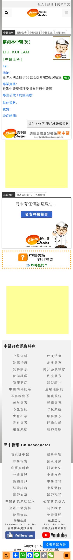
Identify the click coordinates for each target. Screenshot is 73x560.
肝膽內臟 (54, 422)
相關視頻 (61, 32)
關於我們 (54, 508)
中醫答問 (35, 32)
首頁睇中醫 (20, 454)
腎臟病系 (54, 402)
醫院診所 (20, 488)
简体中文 (63, 4)
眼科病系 (20, 422)
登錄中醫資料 (20, 508)
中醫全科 (20, 356)
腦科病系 (54, 416)
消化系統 (54, 396)
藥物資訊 (20, 481)
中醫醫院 (54, 488)
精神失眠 (54, 429)
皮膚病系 (54, 362)
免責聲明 (54, 514)
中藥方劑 (54, 474)
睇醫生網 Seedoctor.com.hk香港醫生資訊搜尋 (20, 524)
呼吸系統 (54, 409)
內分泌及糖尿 (54, 369)
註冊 (50, 4)
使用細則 (40, 194)
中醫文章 (48, 32)
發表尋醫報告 (24, 194)
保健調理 (20, 376)
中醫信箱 (54, 481)
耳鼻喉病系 (20, 396)
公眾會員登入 (54, 501)
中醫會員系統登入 (20, 501)
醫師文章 (20, 494)
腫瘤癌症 (20, 382)
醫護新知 (54, 468)
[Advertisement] (36, 22)
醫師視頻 (54, 494)
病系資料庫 (20, 468)
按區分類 (54, 461)
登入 (41, 4)
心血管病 (20, 409)
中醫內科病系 (20, 389)
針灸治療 (54, 356)
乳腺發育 (54, 376)
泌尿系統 (20, 429)
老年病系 (20, 402)
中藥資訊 (20, 474)
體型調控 (54, 382)
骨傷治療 (20, 362)
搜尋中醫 (54, 454)
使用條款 (20, 514)
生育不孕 (20, 416)
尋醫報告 (22, 32)
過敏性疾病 (54, 389)
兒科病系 (20, 369)
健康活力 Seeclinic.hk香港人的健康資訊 (54, 524)
